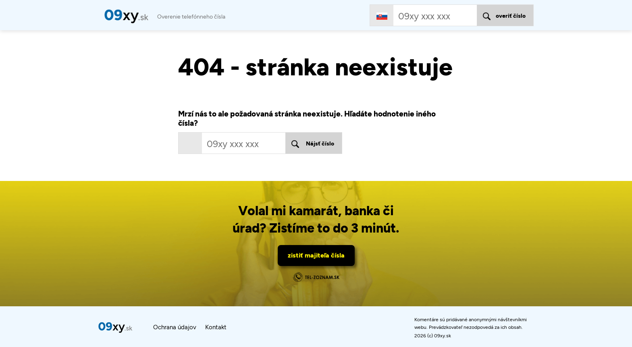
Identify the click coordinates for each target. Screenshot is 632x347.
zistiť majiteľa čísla (316, 255)
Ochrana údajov (174, 327)
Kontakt (216, 327)
